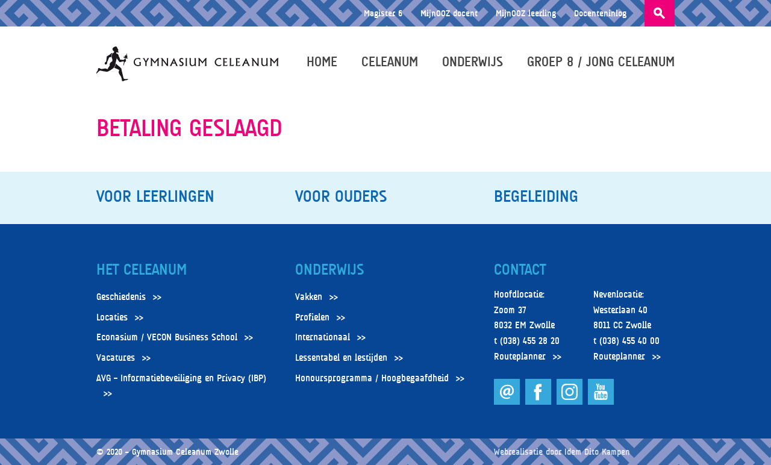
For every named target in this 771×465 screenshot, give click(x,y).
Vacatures (115, 357)
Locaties (112, 317)
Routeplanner (520, 356)
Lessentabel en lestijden (341, 357)
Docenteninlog (600, 13)
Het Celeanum (141, 269)
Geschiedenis (121, 297)
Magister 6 (383, 13)
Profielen (312, 317)
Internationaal (322, 337)
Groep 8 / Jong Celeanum (601, 61)
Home (322, 61)
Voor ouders (341, 196)
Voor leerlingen (155, 196)
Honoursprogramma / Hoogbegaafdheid (372, 378)
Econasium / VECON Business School (166, 337)
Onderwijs (472, 61)
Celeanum (389, 61)
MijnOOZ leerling (526, 13)
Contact (520, 269)
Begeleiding (536, 196)
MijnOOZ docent (449, 13)
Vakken (308, 297)
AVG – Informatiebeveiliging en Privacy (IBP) (181, 378)
